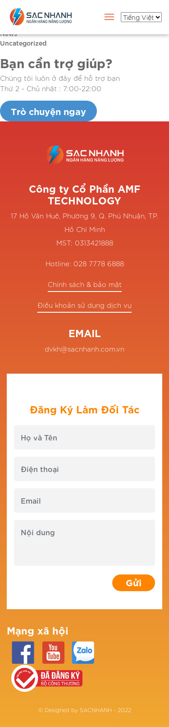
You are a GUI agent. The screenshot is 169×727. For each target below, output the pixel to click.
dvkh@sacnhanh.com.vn (84, 348)
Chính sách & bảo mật (85, 284)
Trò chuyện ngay (48, 111)
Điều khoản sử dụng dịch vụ (84, 305)
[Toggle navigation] (109, 18)
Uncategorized (23, 42)
